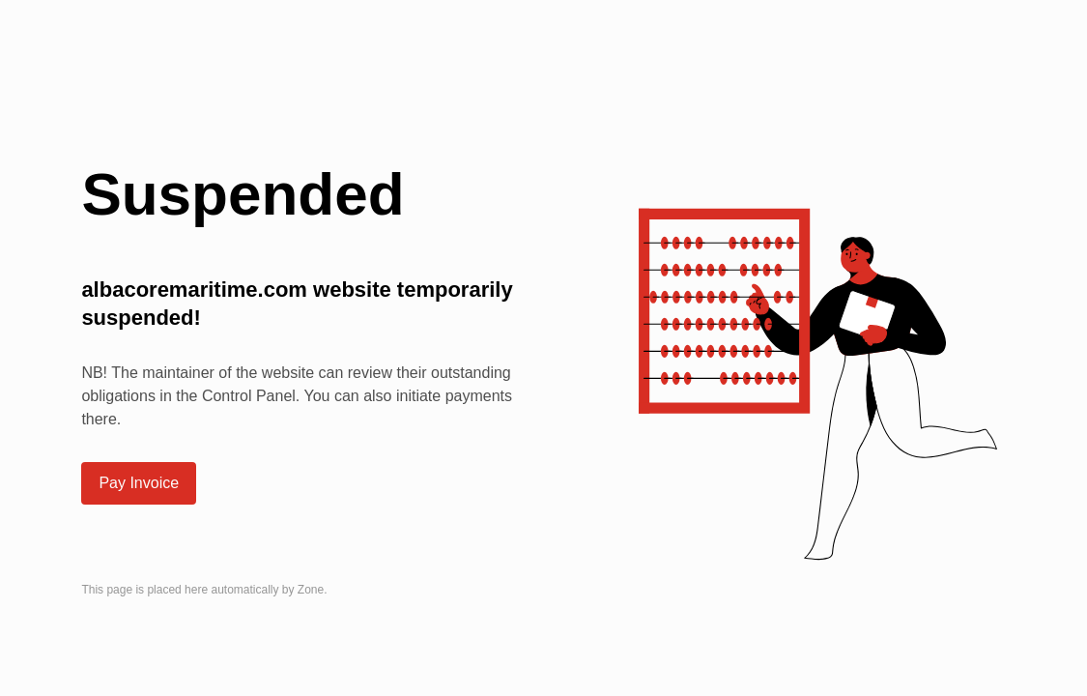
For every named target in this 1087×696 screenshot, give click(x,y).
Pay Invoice (139, 483)
